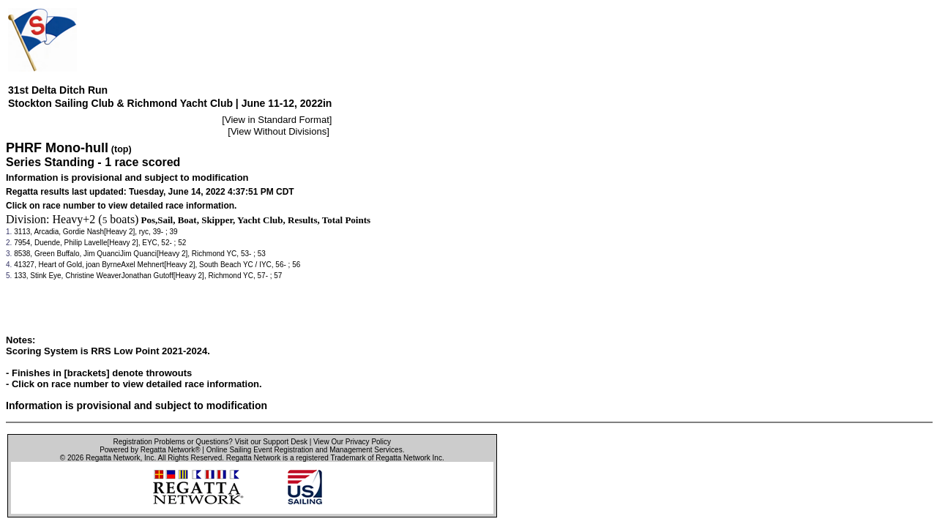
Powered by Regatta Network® (150, 450)
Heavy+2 (74, 219)
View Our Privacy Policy (352, 442)
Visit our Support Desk (271, 442)
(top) (121, 149)
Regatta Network (113, 458)
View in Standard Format (277, 119)
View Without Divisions (278, 131)
